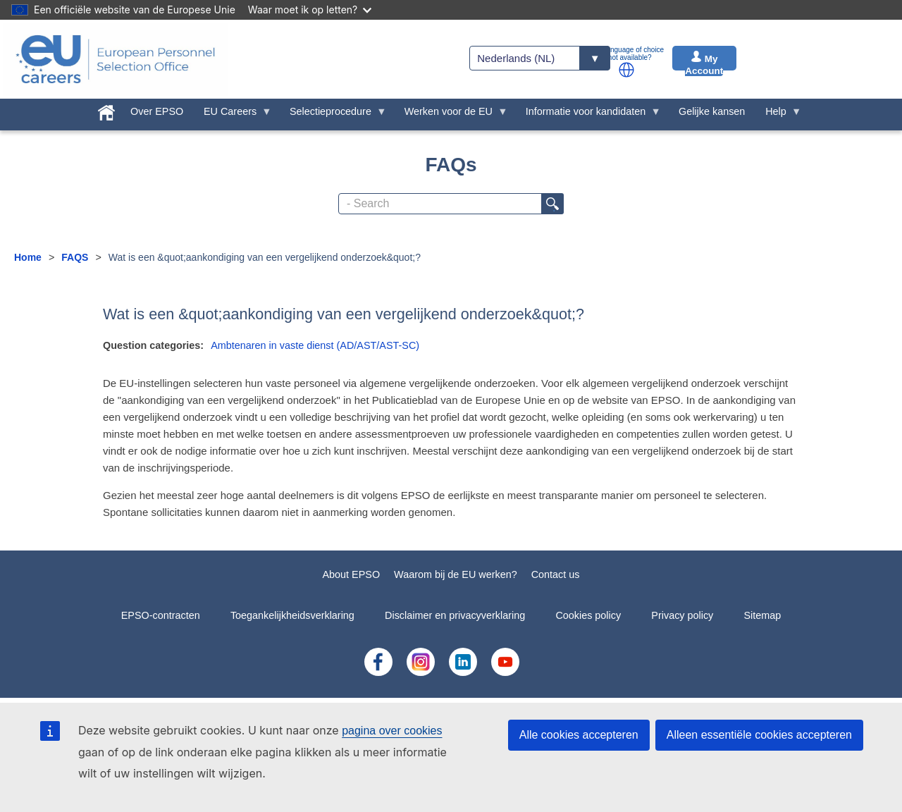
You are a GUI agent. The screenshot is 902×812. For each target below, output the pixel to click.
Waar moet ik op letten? (309, 10)
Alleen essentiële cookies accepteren (759, 735)
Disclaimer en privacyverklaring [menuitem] (455, 615)
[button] (626, 69)
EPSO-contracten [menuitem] (160, 615)
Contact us (555, 574)
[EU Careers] (115, 59)
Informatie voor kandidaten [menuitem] (587, 115)
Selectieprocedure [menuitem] (333, 115)
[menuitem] (107, 110)
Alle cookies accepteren (578, 735)
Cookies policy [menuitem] (588, 615)
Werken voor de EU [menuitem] (450, 115)
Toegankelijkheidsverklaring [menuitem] (292, 615)
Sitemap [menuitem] (762, 615)
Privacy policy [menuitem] (682, 615)
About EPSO (351, 574)
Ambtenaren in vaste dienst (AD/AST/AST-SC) (315, 345)
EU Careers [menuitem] (233, 115)
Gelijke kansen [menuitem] (712, 111)
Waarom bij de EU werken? (455, 574)
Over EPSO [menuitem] (156, 111)
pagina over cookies (392, 731)
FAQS (74, 257)
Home (28, 257)
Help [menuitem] (778, 115)
